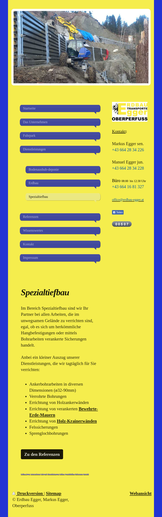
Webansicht (140, 493)
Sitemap (53, 493)
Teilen (118, 212)
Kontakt (119, 131)
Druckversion (28, 493)
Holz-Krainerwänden (77, 420)
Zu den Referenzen (42, 454)
